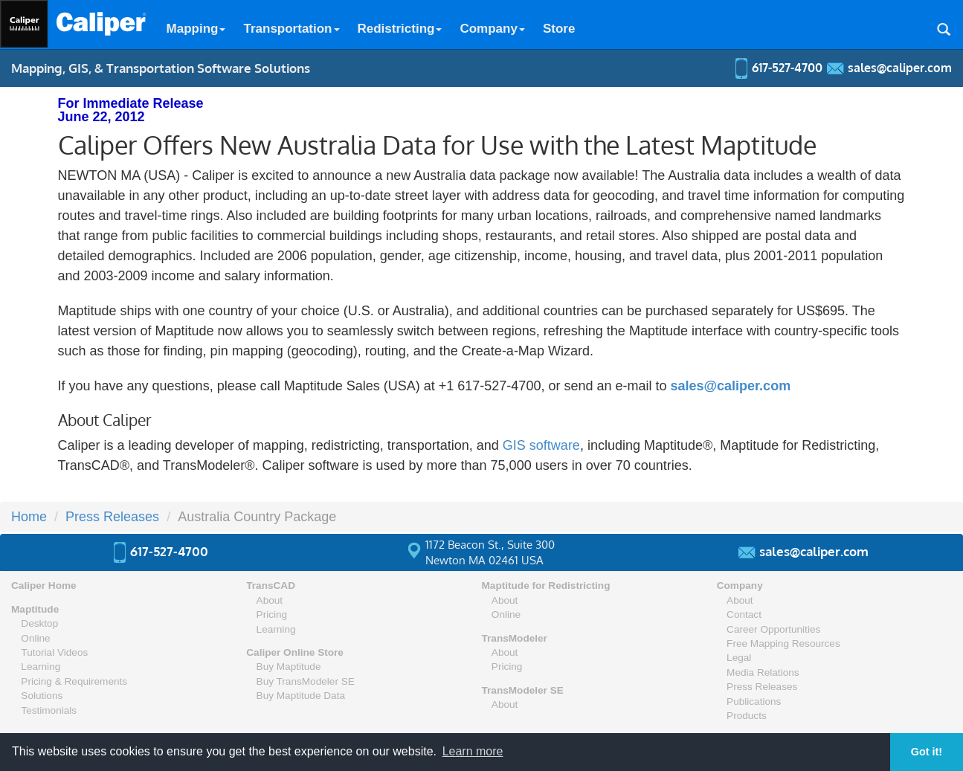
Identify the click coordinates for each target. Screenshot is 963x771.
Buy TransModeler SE (306, 681)
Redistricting (400, 29)
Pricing (272, 614)
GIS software (541, 445)
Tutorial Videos (54, 652)
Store (559, 29)
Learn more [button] (472, 751)
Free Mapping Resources (783, 643)
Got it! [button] (926, 752)
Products (747, 715)
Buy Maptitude (289, 666)
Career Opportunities (773, 629)
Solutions (41, 695)
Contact (744, 614)
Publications (754, 701)
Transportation (291, 29)
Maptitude (35, 609)
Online (35, 638)
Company (492, 29)
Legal (739, 657)
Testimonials (49, 710)
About (270, 600)
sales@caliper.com (730, 385)
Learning (40, 666)
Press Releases (112, 516)
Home (29, 516)
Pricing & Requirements (74, 681)
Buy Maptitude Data (301, 695)
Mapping (196, 29)
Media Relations (763, 672)
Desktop (39, 623)
